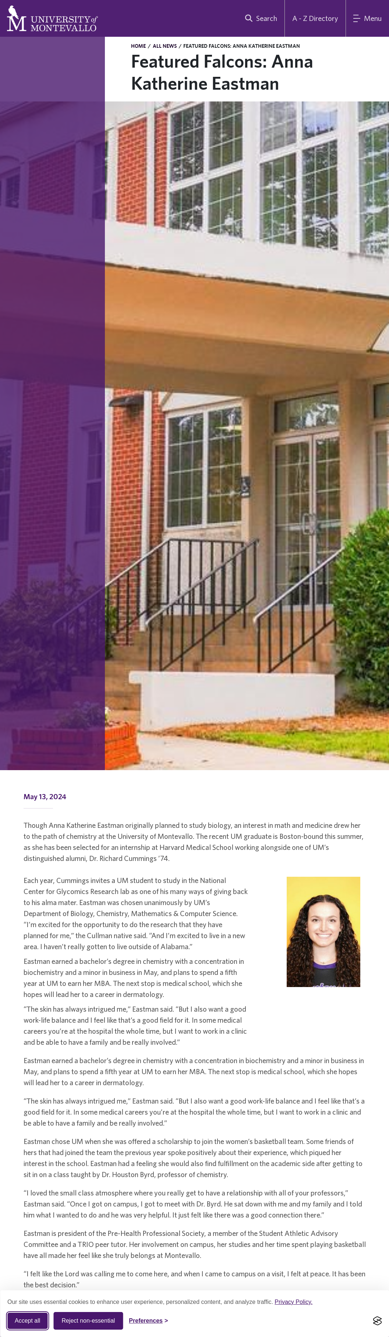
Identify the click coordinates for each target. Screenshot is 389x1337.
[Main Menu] (367, 18)
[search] (259, 18)
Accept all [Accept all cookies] (27, 1321)
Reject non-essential (88, 1321)
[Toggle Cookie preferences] (148, 1320)
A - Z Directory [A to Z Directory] (315, 18)
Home (138, 46)
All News (165, 46)
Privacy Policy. (293, 1302)
